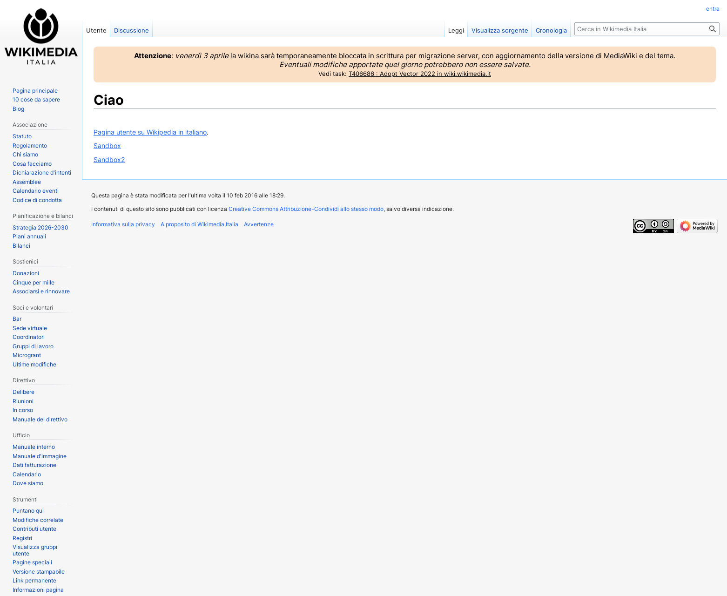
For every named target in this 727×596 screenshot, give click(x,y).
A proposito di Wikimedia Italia (199, 224)
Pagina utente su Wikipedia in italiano (150, 132)
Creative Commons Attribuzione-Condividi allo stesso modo (306, 208)
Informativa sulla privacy (123, 224)
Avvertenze (259, 224)
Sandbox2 (109, 159)
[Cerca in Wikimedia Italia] (647, 28)
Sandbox (107, 145)
